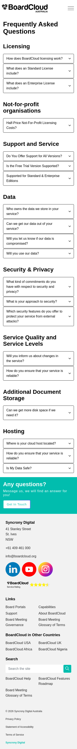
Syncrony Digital (15, 742)
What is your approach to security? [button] (31, 301)
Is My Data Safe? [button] (19, 468)
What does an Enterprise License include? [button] (30, 85)
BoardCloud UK (50, 643)
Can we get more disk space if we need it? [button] (30, 412)
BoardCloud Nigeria (53, 649)
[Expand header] (71, 8)
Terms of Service (15, 734)
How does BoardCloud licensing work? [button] (34, 58)
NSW (9, 539)
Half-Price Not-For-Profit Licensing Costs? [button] (31, 125)
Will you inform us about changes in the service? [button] (32, 358)
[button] (67, 669)
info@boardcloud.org (21, 556)
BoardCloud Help (18, 678)
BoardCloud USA (18, 643)
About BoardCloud (52, 613)
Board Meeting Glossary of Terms (52, 622)
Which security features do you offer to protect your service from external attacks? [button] (34, 316)
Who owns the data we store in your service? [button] (32, 211)
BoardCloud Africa (19, 649)
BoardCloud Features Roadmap (54, 681)
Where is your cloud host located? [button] (31, 443)
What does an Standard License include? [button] (29, 71)
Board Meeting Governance (16, 622)
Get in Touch (16, 504)
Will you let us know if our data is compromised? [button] (30, 241)
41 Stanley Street (18, 529)
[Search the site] (38, 669)
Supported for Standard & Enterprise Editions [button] (33, 178)
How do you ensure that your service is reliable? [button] (34, 373)
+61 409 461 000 (18, 548)
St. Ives (11, 534)
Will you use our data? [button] (22, 253)
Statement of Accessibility (19, 726)
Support (11, 613)
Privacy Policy (13, 719)
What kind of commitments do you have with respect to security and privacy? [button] (31, 286)
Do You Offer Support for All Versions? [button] (34, 156)
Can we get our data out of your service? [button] (29, 226)
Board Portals (16, 607)
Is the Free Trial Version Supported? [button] (32, 166)
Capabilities (47, 607)
